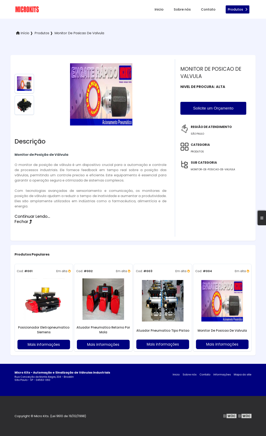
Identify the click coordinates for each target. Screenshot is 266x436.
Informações (222, 374)
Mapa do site (242, 374)
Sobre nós (182, 9)
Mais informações (44, 344)
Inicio (159, 9)
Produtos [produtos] (237, 9)
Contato (208, 9)
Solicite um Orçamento (213, 108)
